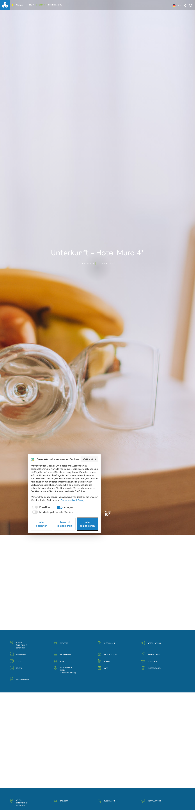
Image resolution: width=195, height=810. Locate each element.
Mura (32, 5)
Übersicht (140, 751)
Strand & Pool (56, 5)
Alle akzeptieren (132, 799)
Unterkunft (42, 5)
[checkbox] (57, 790)
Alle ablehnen (62, 799)
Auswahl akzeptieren (97, 799)
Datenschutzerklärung (57, 782)
